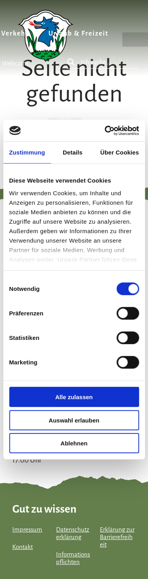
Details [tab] (72, 152)
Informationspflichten (73, 558)
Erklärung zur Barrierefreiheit (117, 537)
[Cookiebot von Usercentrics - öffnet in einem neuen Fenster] (105, 130)
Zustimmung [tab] (27, 152)
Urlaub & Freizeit (79, 33)
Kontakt (22, 547)
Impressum (27, 529)
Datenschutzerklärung (72, 533)
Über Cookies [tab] (119, 152)
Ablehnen (73, 443)
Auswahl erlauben (74, 420)
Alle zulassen (74, 397)
